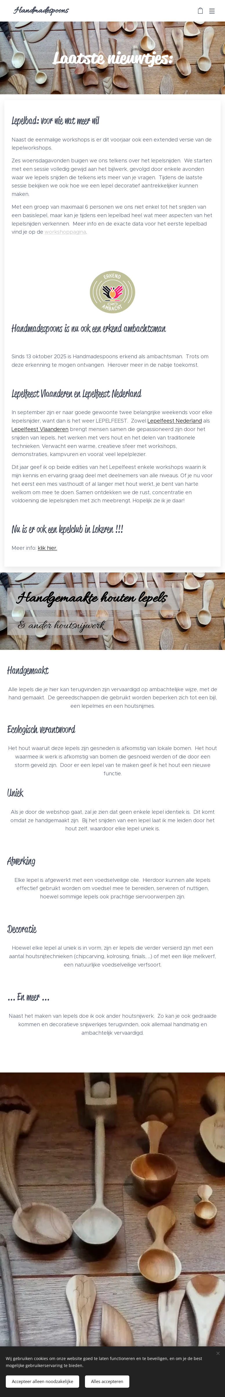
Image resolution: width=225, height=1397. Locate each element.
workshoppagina (65, 232)
